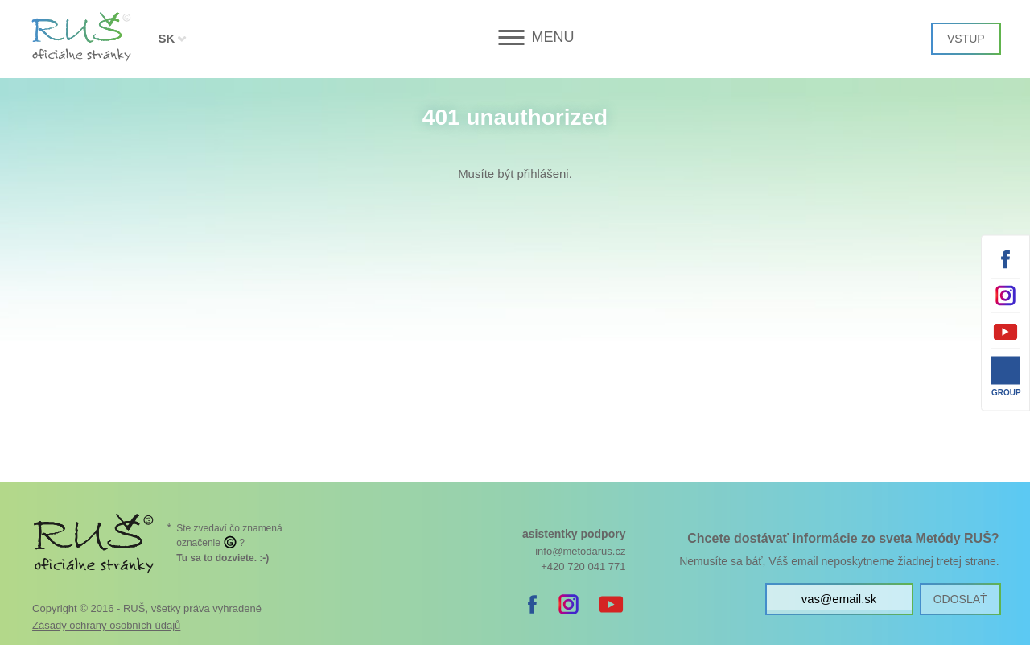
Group (1005, 391)
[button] (515, 37)
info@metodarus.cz (580, 551)
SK (166, 38)
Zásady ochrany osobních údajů (106, 625)
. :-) (222, 558)
